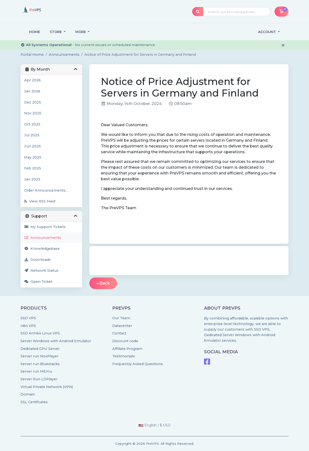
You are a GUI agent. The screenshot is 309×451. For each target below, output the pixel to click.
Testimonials (123, 356)
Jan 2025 (32, 179)
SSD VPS (28, 318)
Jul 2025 (31, 135)
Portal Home (32, 54)
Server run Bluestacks (40, 364)
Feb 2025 (32, 168)
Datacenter (122, 326)
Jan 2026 (32, 91)
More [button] (81, 32)
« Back (103, 283)
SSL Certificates (34, 402)
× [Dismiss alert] (283, 45)
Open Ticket (38, 281)
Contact (119, 333)
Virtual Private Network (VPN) (47, 387)
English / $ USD (155, 425)
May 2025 (32, 157)
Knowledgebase (42, 248)
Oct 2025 (32, 124)
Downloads (37, 259)
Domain (28, 394)
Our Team (121, 318)
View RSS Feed (39, 201)
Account (267, 32)
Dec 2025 (32, 102)
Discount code (125, 341)
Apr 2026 (32, 80)
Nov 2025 (32, 113)
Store (56, 32)
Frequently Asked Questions (137, 364)
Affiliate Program (127, 349)
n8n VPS (28, 326)
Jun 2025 (32, 146)
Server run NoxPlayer (39, 356)
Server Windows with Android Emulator (56, 341)
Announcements (64, 54)
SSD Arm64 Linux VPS (40, 333)
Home (34, 32)
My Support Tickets (45, 227)
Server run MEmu (36, 371)
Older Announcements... (46, 190)
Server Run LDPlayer (39, 379)
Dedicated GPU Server (40, 349)
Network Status (41, 270)
